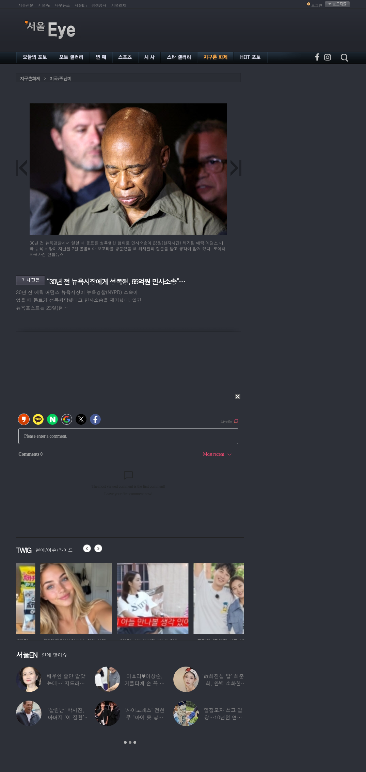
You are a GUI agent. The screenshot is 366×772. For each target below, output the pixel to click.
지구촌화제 (30, 78)
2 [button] (130, 742)
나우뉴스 (62, 5)
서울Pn (44, 5)
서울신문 (25, 5)
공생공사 (99, 5)
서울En (80, 5)
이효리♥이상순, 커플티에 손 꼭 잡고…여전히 (144, 683)
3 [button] (134, 742)
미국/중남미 (60, 78)
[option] (48, 597)
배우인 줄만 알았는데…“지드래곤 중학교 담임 (66, 683)
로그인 (316, 5)
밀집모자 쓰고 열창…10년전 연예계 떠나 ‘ (223, 717)
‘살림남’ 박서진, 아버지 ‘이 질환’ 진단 (66, 717)
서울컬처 (118, 5)
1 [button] (125, 742)
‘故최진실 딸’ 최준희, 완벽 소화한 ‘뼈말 (223, 683)
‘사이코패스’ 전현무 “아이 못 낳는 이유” (144, 717)
